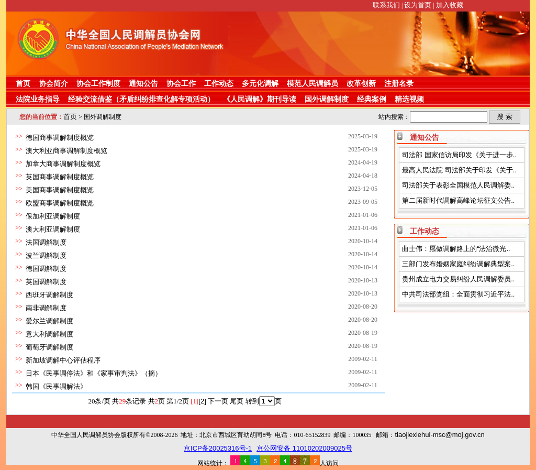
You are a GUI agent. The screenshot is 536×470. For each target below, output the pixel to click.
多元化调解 (260, 83)
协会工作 (181, 83)
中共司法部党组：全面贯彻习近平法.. (458, 294)
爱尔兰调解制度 (49, 321)
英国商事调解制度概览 (60, 177)
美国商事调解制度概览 (60, 190)
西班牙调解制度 (49, 295)
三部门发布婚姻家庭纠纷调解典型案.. (458, 264)
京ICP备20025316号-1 (218, 448)
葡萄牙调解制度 (49, 347)
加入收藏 (449, 5)
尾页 (236, 401)
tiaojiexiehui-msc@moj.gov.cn (439, 435)
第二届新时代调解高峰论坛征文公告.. (458, 200)
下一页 (218, 401)
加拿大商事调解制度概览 (63, 164)
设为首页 (417, 5)
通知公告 (143, 83)
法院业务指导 (38, 99)
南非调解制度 (46, 308)
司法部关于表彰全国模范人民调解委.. (458, 185)
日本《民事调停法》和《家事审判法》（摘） (94, 373)
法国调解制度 (46, 242)
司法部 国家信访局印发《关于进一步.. (459, 155)
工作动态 (218, 83)
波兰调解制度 (46, 255)
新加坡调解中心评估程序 (63, 360)
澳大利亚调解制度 (53, 229)
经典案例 (371, 99)
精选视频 (409, 99)
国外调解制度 (327, 99)
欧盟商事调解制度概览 (60, 203)
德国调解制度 (46, 268)
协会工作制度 (98, 83)
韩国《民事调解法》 (56, 386)
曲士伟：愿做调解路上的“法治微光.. (456, 249)
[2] (202, 401)
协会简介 (53, 83)
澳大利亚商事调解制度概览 (66, 151)
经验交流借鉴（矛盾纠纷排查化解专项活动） (141, 99)
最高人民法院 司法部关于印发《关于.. (459, 170)
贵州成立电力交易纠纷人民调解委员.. (458, 279)
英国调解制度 (46, 282)
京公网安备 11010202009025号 (304, 448)
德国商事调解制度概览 (60, 137)
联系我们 (386, 5)
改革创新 (361, 83)
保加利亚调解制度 (53, 216)
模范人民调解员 (312, 83)
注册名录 (399, 83)
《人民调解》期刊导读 (259, 99)
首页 (23, 83)
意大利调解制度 (49, 334)
